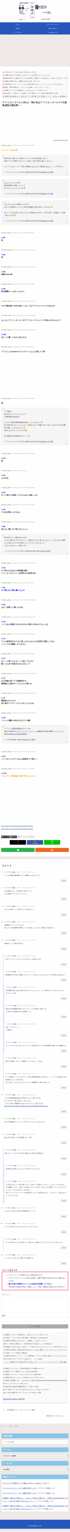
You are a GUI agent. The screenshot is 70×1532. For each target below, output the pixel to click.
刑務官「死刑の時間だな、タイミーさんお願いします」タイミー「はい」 (27, 87)
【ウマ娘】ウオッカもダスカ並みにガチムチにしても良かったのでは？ (27, 1393)
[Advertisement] (35, 51)
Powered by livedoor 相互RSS (14, 1402)
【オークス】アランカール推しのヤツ (16, 1387)
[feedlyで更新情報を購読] (18, 850)
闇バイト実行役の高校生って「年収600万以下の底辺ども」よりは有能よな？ (29, 1347)
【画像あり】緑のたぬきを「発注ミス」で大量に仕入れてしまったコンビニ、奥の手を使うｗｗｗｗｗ (37, 1350)
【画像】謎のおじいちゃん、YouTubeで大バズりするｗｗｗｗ (24, 1381)
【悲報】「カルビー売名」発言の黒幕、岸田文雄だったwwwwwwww (26, 1341)
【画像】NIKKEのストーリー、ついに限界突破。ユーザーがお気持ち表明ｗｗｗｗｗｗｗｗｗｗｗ (35, 1359)
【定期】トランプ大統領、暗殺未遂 (16, 1356)
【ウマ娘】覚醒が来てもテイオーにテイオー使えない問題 (23, 1396)
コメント (6, 1294)
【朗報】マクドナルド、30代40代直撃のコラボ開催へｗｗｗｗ (24, 1371)
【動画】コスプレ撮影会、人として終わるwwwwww (21, 1375)
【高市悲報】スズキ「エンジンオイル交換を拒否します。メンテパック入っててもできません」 (34, 84)
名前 (3, 1319)
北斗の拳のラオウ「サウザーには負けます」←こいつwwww (23, 1362)
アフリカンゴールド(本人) (26, 837)
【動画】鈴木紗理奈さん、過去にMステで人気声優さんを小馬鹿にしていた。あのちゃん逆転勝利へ (35, 96)
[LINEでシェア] (52, 842)
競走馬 (13, 837)
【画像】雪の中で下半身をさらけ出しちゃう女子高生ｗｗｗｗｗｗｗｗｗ (27, 75)
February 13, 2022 (46, 194)
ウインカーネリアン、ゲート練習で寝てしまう (19, 1491)
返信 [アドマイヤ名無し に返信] (63, 880)
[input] (35, 1445)
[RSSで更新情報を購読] (52, 850)
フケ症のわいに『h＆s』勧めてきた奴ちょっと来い (20, 72)
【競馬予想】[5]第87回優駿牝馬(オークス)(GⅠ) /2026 (21, 1390)
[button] (66, 1445)
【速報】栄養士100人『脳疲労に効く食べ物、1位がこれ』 (22, 81)
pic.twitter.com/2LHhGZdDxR (17, 734)
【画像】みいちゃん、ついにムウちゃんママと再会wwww (23, 1377)
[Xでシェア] (18, 842)
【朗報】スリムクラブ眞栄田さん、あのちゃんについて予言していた (26, 90)
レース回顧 (5, 837)
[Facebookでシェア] (35, 842)
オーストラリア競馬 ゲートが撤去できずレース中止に (21, 1486)
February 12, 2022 (46, 172)
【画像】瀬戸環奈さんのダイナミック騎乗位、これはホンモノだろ (26, 1344)
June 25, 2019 (45, 551)
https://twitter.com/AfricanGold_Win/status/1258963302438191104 (26, 1106)
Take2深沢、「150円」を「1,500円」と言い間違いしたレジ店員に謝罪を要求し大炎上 (31, 93)
